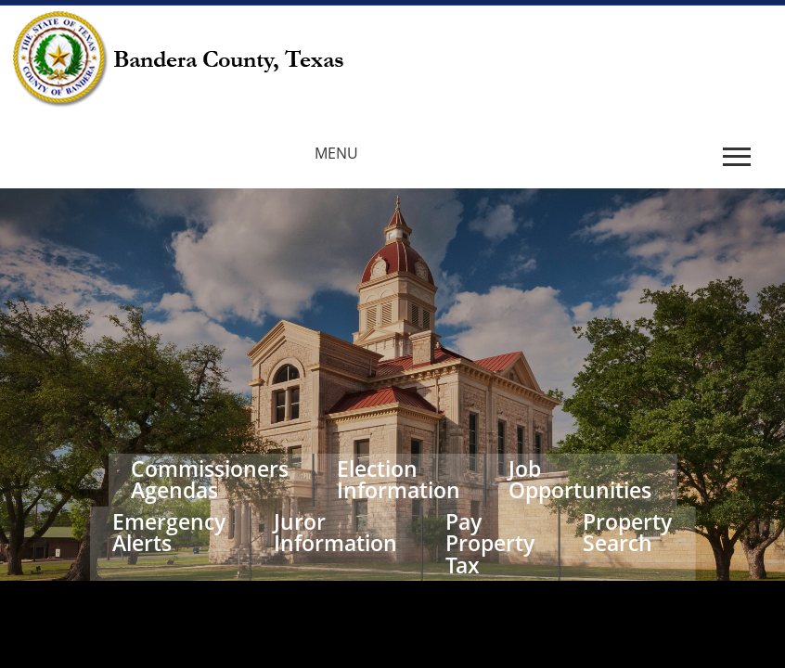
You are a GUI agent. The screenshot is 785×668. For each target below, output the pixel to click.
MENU (336, 153)
